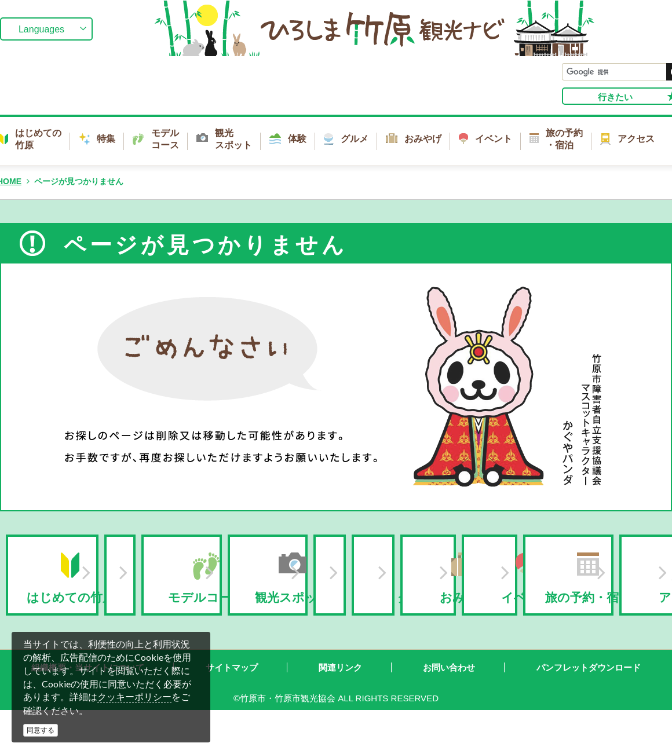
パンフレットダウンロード (588, 698)
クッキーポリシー (134, 697)
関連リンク (340, 698)
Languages (41, 29)
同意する (40, 730)
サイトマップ (232, 698)
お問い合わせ (449, 698)
